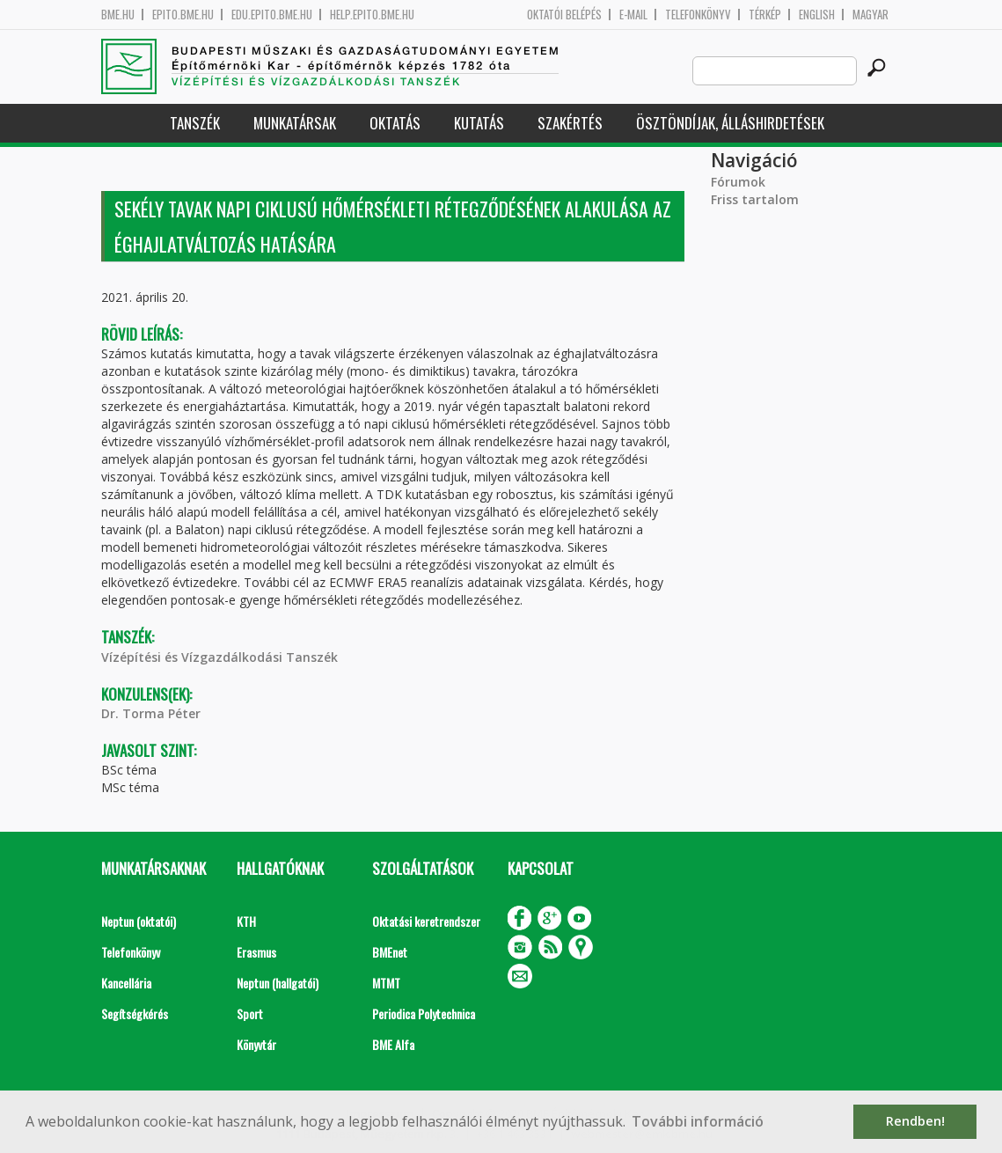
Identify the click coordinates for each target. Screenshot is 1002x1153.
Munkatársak (294, 123)
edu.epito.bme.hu (271, 14)
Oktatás (395, 123)
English (817, 14)
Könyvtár (256, 1044)
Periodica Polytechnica (423, 1013)
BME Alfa (393, 1044)
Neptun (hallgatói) (277, 982)
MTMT (386, 982)
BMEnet (389, 952)
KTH (246, 921)
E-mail (633, 14)
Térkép (765, 14)
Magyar (870, 14)
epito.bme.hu (183, 14)
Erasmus (256, 952)
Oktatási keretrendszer (426, 921)
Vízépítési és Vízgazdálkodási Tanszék (219, 657)
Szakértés (570, 123)
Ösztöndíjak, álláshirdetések (730, 123)
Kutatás (479, 123)
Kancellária (126, 982)
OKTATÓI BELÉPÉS (564, 14)
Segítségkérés (134, 1013)
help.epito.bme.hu (372, 14)
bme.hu (118, 14)
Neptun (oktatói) (138, 921)
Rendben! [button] (915, 1121)
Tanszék (195, 123)
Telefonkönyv (698, 14)
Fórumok (738, 181)
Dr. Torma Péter (151, 713)
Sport (250, 1013)
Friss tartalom (755, 199)
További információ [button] (698, 1121)
